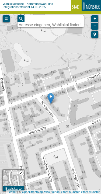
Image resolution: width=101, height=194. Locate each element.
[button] (94, 34)
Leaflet (12, 191)
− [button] (94, 26)
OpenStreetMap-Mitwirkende (41, 191)
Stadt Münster (70, 191)
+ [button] (94, 19)
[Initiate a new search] (21, 18)
